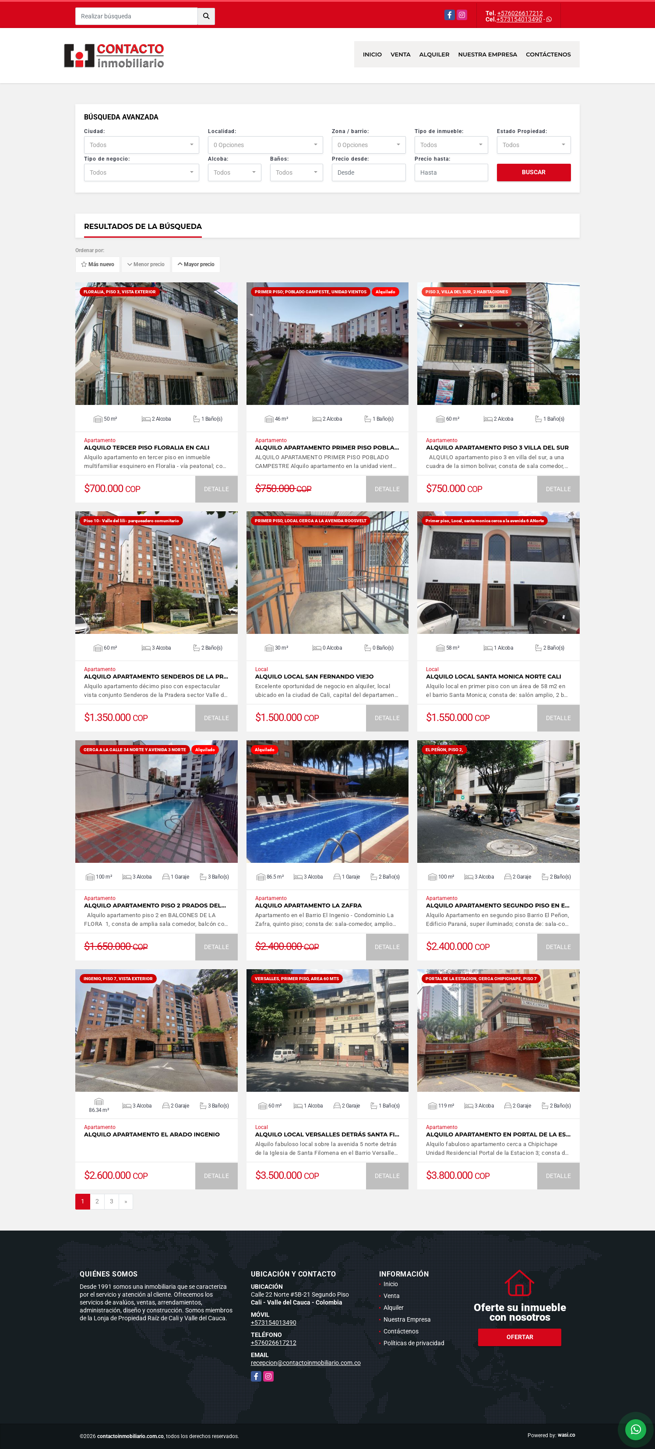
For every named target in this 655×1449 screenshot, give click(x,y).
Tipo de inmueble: (439, 131)
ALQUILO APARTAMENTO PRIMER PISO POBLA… (327, 447)
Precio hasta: (433, 159)
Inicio (372, 54)
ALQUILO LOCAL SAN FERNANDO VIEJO (314, 676)
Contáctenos (548, 54)
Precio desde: (350, 159)
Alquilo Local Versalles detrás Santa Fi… (327, 1134)
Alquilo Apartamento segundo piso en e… (497, 905)
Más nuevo (97, 265)
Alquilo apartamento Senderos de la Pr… (156, 676)
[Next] (126, 1202)
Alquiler (434, 54)
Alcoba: (218, 159)
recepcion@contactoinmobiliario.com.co (306, 1362)
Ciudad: (94, 131)
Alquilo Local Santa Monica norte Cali (493, 676)
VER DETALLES (156, 344)
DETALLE (216, 488)
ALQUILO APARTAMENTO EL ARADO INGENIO (152, 1134)
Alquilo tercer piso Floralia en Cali (146, 447)
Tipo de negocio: (107, 159)
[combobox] (141, 145)
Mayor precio (196, 265)
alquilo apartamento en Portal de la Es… (498, 1134)
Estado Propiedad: (522, 131)
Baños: (279, 159)
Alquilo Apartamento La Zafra (308, 905)
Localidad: (222, 131)
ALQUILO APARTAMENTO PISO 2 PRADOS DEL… (155, 905)
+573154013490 (519, 19)
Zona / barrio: (350, 131)
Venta (401, 54)
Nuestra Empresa (488, 54)
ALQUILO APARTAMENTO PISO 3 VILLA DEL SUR (497, 447)
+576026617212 (520, 13)
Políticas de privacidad (414, 1343)
